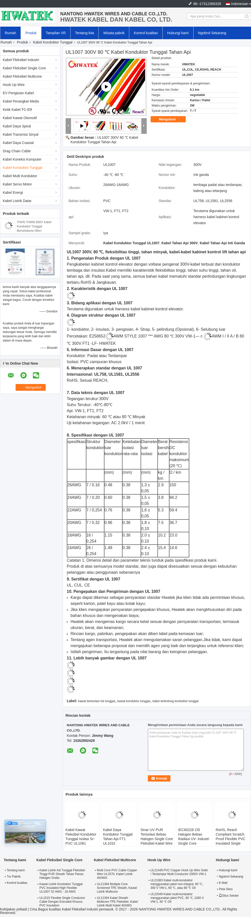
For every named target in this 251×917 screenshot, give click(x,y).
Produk (30, 33)
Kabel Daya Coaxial (18, 143)
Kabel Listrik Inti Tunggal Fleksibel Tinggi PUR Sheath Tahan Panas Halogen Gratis (62, 874)
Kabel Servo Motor (17, 184)
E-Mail (223, 883)
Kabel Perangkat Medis (21, 101)
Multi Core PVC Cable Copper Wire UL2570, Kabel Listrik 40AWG (117, 874)
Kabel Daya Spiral (17, 126)
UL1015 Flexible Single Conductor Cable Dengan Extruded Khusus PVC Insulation (62, 901)
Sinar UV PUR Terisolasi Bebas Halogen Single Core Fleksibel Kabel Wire (157, 836)
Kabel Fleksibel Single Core (24, 68)
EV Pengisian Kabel (18, 93)
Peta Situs (226, 889)
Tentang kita (84, 33)
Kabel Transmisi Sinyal (20, 134)
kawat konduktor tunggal (133, 701)
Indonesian (239, 4)
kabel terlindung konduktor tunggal (175, 701)
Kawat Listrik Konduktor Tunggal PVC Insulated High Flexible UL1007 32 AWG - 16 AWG (61, 887)
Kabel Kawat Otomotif (20, 118)
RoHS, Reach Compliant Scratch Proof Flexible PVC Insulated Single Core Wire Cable (230, 839)
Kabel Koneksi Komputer (22, 159)
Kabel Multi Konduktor (20, 176)
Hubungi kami (178, 33)
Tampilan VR (56, 33)
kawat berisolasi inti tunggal (96, 701)
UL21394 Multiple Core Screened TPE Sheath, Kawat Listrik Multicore (117, 887)
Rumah (10, 33)
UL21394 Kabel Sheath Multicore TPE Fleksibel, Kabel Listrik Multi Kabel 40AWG (117, 901)
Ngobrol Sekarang (212, 33)
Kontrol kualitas (146, 33)
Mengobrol (170, 119)
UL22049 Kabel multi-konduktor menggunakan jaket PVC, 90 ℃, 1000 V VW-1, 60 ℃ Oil (177, 897)
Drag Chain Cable (17, 151)
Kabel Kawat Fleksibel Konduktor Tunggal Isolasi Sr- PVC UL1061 (81, 836)
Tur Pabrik (14, 876)
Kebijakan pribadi (13, 909)
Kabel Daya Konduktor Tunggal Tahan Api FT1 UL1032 (118, 836)
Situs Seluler (229, 895)
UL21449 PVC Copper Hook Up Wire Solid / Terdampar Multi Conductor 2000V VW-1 (178, 872)
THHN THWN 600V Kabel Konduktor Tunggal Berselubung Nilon (34, 226)
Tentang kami (16, 870)
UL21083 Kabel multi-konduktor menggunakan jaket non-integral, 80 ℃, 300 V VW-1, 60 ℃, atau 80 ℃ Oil (176, 884)
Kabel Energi (13, 192)
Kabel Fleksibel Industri (21, 60)
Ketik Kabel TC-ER (17, 110)
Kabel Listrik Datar (17, 201)
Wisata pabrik (113, 33)
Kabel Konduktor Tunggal (53, 42)
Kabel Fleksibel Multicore (22, 76)
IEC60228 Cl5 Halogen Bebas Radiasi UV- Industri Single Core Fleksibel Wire (193, 839)
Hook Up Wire (14, 85)
